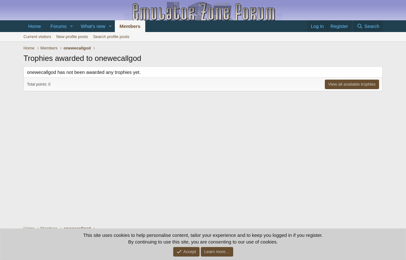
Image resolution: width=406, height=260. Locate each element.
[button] (71, 26)
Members (130, 26)
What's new (93, 26)
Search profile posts (111, 36)
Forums (58, 26)
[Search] (368, 26)
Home (34, 26)
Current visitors (37, 36)
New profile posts (72, 36)
